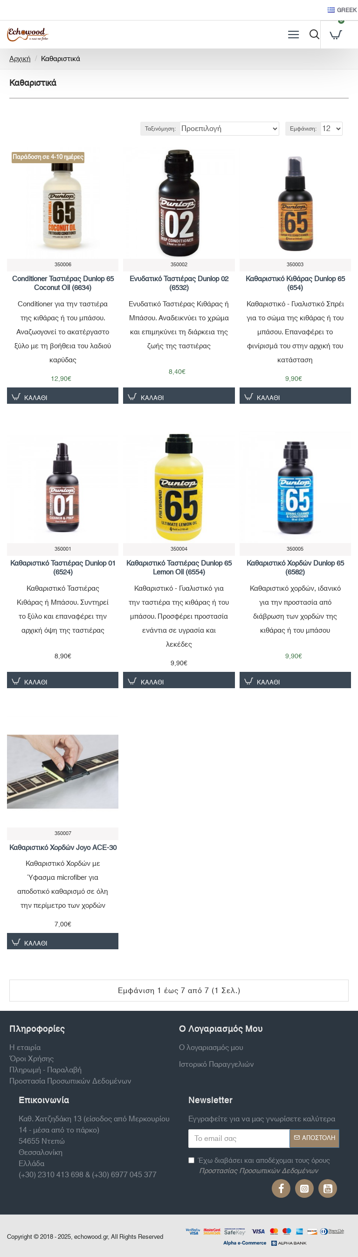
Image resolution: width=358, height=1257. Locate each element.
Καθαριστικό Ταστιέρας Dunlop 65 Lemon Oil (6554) (179, 568)
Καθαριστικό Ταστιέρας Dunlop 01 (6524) (63, 568)
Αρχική (20, 59)
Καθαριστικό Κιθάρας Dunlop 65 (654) (295, 284)
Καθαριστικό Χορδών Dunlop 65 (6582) (295, 568)
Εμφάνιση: (303, 129)
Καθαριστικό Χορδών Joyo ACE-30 (63, 848)
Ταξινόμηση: (160, 129)
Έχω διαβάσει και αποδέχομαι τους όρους (259, 1166)
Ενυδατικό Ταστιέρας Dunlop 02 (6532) (179, 284)
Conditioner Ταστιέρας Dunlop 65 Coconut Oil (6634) (63, 284)
